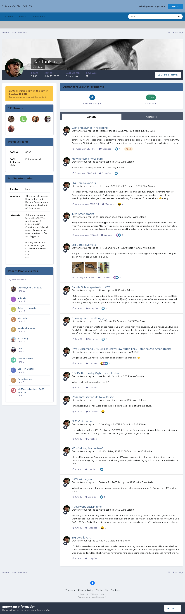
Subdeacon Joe (107, 217)
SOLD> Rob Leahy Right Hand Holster (95, 373)
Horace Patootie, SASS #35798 (116, 130)
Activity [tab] (91, 116)
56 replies (92, 339)
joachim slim (105, 376)
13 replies (105, 173)
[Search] (142, 16)
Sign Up (175, 6)
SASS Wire (149, 130)
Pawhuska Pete (26, 328)
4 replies (106, 235)
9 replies (91, 439)
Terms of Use (43, 610)
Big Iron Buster (26, 369)
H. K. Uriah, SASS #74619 (112, 186)
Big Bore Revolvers (84, 183)
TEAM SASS (132, 352)
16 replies (91, 527)
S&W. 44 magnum (83, 479)
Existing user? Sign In (151, 6)
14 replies (92, 411)
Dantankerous (79, 130)
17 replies (91, 558)
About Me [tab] (151, 116)
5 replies (90, 497)
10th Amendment (83, 213)
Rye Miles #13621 (108, 321)
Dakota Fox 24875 (109, 482)
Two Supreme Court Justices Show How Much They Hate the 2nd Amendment (121, 348)
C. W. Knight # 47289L (111, 424)
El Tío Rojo (23, 338)
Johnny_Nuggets (27, 308)
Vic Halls (22, 318)
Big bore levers (81, 537)
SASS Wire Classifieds (135, 376)
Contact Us (102, 590)
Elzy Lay (22, 298)
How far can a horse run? (87, 158)
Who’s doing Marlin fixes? (87, 448)
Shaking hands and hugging (89, 318)
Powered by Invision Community (92, 597)
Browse (9, 16)
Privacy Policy (85, 590)
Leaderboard (38, 16)
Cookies (115, 590)
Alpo (101, 161)
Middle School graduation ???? (91, 287)
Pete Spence (25, 379)
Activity (22, 16)
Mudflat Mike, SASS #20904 (114, 451)
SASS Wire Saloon (124, 161)
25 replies (108, 204)
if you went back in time (87, 506)
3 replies (91, 363)
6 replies (90, 469)
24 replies (92, 308)
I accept (173, 608)
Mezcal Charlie (25, 358)
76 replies (105, 149)
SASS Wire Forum (17, 6)
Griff (20, 348)
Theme (70, 590)
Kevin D (103, 540)
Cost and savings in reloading (90, 127)
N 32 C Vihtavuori (82, 421)
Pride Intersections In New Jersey (93, 397)
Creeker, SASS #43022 (30, 287)
